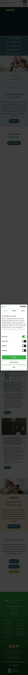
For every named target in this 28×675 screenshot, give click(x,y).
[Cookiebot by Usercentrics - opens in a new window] (20, 307)
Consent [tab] (5, 310)
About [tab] (23, 310)
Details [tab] (14, 310)
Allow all (14, 357)
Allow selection (14, 362)
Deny (14, 367)
